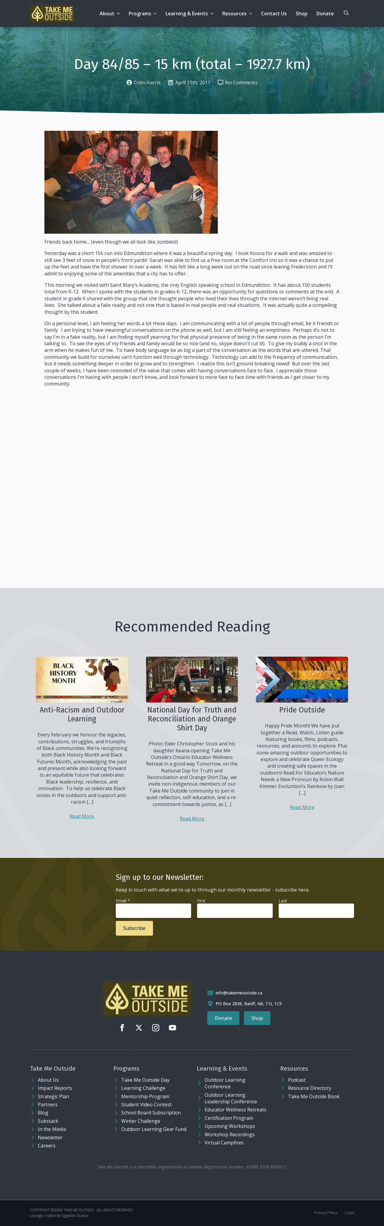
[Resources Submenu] (251, 13)
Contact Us (274, 13)
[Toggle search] (346, 13)
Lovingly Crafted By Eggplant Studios (59, 1215)
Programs (140, 13)
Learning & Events (187, 13)
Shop (302, 13)
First (201, 901)
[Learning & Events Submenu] (213, 13)
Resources (234, 13)
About (107, 13)
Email (123, 901)
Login (349, 1212)
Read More (82, 816)
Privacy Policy (325, 1212)
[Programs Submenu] (156, 13)
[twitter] (139, 1027)
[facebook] (122, 1027)
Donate (325, 13)
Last (283, 901)
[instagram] (155, 1027)
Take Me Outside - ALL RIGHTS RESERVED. (99, 1210)
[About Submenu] (119, 13)
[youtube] (172, 1027)
